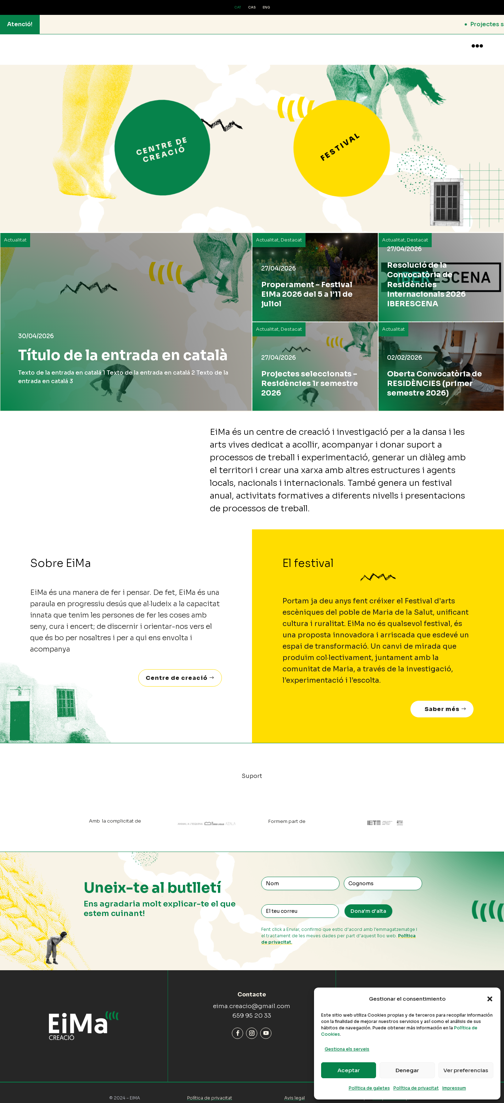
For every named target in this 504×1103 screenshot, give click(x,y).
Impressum (454, 1088)
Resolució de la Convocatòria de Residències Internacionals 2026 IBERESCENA (426, 277)
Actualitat (15, 233)
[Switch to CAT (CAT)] (238, 7)
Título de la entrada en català (123, 348)
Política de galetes (369, 1088)
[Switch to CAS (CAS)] (252, 7)
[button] (489, 998)
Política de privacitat (416, 1088)
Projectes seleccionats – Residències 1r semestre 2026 (309, 376)
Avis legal (294, 1090)
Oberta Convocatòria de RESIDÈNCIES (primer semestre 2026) (434, 376)
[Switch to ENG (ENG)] (266, 7)
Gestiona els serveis (347, 1049)
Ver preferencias (465, 1070)
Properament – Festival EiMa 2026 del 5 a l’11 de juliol (307, 287)
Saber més (442, 702)
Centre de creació (176, 671)
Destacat (291, 233)
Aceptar (348, 1070)
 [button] (477, 46)
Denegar (407, 1070)
